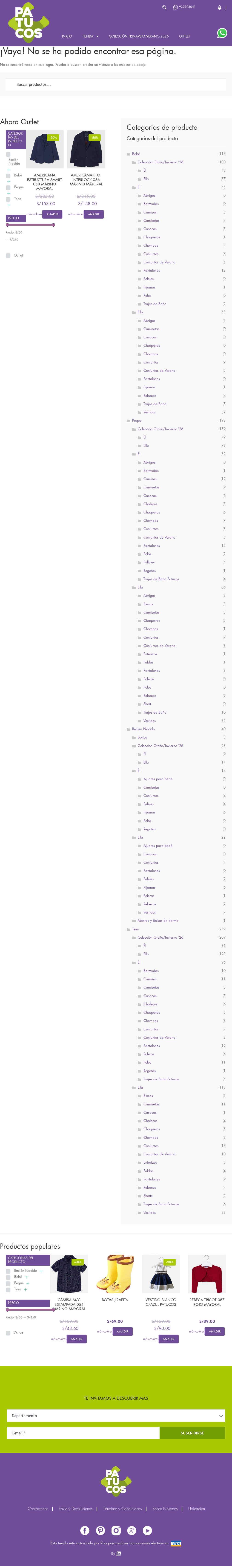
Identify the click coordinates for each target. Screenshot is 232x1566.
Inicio (67, 36)
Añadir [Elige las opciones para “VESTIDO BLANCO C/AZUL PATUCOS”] (168, 1339)
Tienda (87, 36)
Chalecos (150, 504)
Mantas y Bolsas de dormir (158, 921)
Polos (147, 296)
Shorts (147, 1196)
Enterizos (150, 654)
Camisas (150, 212)
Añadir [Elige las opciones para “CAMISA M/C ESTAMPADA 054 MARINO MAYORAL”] (76, 1339)
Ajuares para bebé (157, 779)
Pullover (149, 562)
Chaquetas (151, 237)
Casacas (150, 229)
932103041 (184, 7)
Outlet (184, 36)
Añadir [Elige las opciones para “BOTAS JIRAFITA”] (122, 1331)
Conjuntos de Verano (159, 262)
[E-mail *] (83, 1433)
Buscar (164, 7)
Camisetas (151, 221)
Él (144, 171)
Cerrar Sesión (220, 7)
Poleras (148, 679)
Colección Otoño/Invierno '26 (160, 162)
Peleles (148, 279)
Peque (19, 187)
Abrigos (149, 196)
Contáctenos (38, 1509)
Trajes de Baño (154, 304)
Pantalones (151, 271)
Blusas (148, 604)
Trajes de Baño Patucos (161, 579)
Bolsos (142, 737)
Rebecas (149, 396)
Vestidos (149, 412)
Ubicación (196, 1509)
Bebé (18, 175)
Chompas (150, 246)
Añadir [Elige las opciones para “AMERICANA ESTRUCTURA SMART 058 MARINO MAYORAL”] (52, 214)
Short (147, 704)
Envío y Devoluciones (75, 1509)
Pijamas (149, 287)
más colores (34, 214)
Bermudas (151, 204)
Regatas (149, 571)
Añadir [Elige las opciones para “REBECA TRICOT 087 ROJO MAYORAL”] (215, 1331)
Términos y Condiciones (122, 1509)
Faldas (148, 662)
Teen (17, 199)
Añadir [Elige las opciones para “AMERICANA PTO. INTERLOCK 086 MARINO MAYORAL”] (94, 214)
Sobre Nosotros (165, 1509)
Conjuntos (150, 254)
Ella (146, 179)
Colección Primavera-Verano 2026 (139, 36)
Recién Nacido (14, 162)
